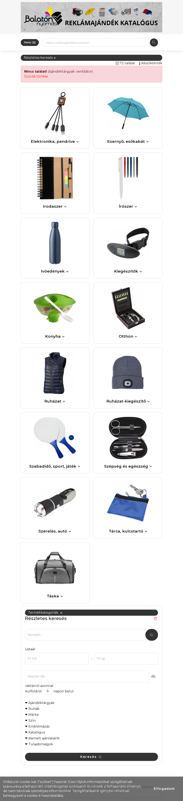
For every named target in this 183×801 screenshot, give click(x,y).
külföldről (33, 691)
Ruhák (33, 709)
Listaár (30, 649)
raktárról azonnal (39, 686)
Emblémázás (38, 726)
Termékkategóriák (45, 612)
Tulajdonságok (40, 744)
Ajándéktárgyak (41, 703)
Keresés (91, 757)
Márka (33, 715)
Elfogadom (164, 789)
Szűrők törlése (36, 76)
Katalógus (36, 732)
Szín (32, 720)
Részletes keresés (40, 58)
